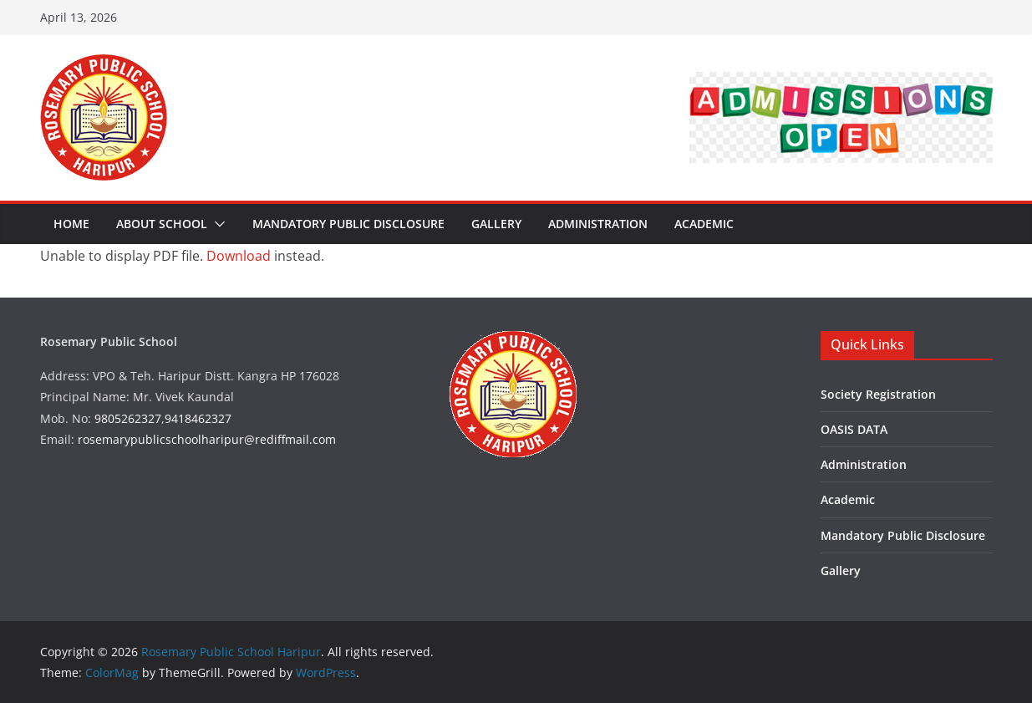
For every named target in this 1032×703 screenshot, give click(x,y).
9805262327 (127, 418)
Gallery (496, 224)
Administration (598, 224)
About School (161, 224)
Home (71, 224)
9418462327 (198, 418)
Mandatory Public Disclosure (348, 224)
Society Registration (878, 394)
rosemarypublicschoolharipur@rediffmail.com (207, 439)
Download (238, 256)
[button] (216, 224)
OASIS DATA (854, 429)
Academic (704, 224)
